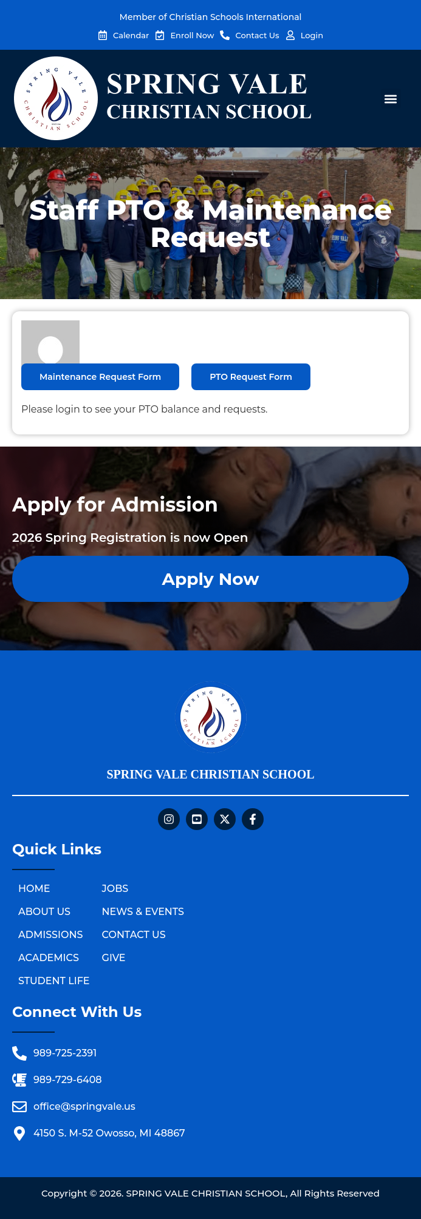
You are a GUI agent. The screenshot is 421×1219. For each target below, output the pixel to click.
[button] (391, 99)
